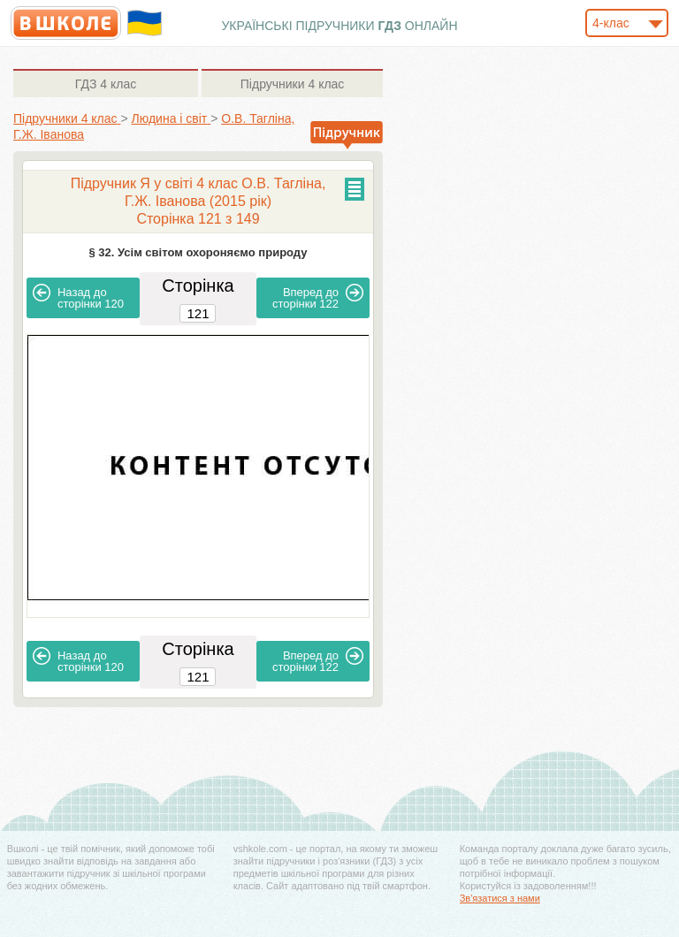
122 (317, 297)
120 (78, 297)
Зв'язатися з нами (500, 898)
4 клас (105, 84)
